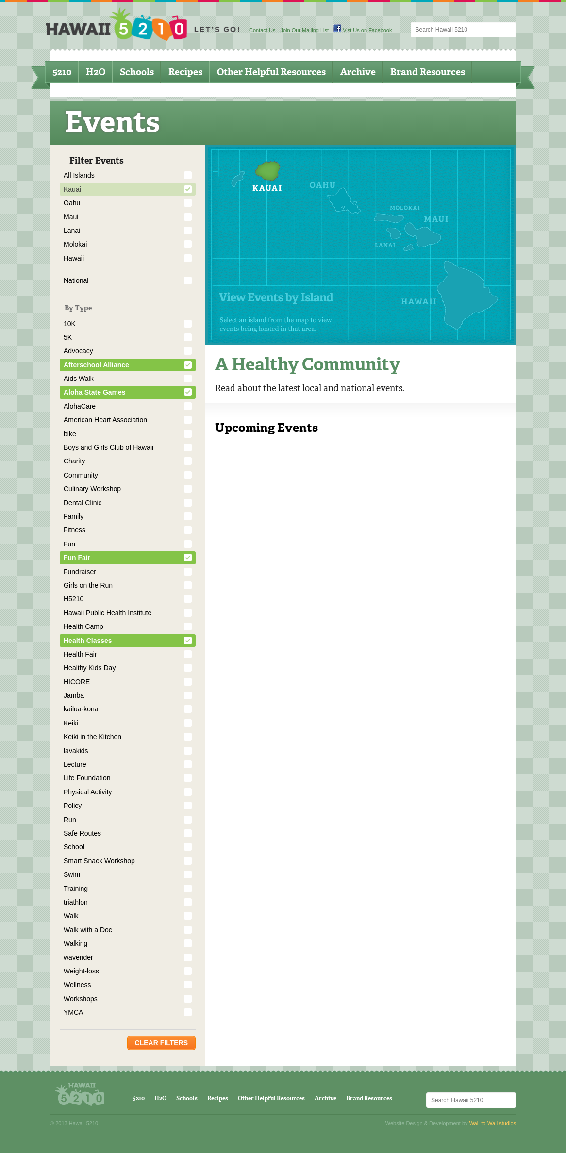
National (76, 280)
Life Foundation (87, 778)
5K (68, 337)
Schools (137, 72)
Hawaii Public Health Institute (107, 613)
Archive (358, 72)
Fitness (74, 530)
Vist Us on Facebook (362, 30)
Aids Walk (79, 378)
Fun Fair (77, 557)
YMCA (73, 1012)
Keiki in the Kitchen (92, 737)
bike (70, 434)
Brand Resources (427, 72)
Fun (69, 544)
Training (76, 888)
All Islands (79, 175)
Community (81, 475)
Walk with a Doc (88, 930)
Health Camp (83, 626)
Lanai (72, 230)
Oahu (72, 203)
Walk (71, 916)
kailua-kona (81, 709)
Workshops (81, 999)
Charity (74, 461)
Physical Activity (88, 792)
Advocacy (78, 351)
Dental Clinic (83, 503)
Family (73, 516)
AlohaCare (80, 406)
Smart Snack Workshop (99, 861)
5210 (61, 72)
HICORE (77, 682)
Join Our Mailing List (304, 30)
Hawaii (74, 258)
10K (70, 324)
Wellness (77, 984)
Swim (72, 874)
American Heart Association (105, 420)
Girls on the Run (88, 585)
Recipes (185, 72)
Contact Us (262, 30)
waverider (78, 957)
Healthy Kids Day (90, 668)
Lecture (75, 764)
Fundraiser (80, 572)
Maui (71, 217)
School (74, 847)
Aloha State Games (95, 392)
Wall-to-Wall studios (492, 1123)
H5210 (73, 599)
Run (70, 820)
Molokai (75, 244)
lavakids (76, 751)
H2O (95, 72)
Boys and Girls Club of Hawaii (108, 447)
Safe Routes (82, 833)
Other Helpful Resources (271, 72)
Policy (73, 805)
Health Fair (80, 654)
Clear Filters (161, 1043)
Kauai (72, 189)
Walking (75, 943)
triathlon (76, 902)
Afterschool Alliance (96, 365)
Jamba (74, 695)
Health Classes (88, 640)
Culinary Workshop (92, 489)
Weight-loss (81, 971)
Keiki (71, 723)
